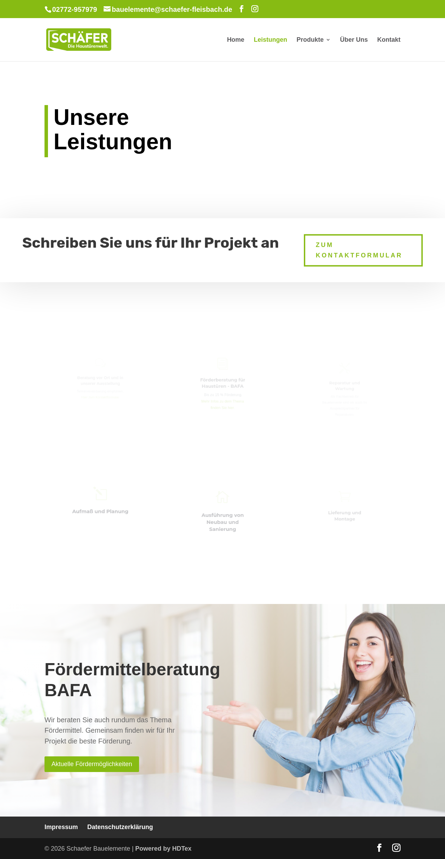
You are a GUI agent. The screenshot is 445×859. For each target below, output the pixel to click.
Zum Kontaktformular (359, 247)
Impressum (61, 827)
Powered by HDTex (163, 848)
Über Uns (354, 40)
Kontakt (388, 40)
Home (235, 40)
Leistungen (270, 40)
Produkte (310, 40)
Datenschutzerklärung (120, 827)
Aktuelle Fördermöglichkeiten (91, 764)
